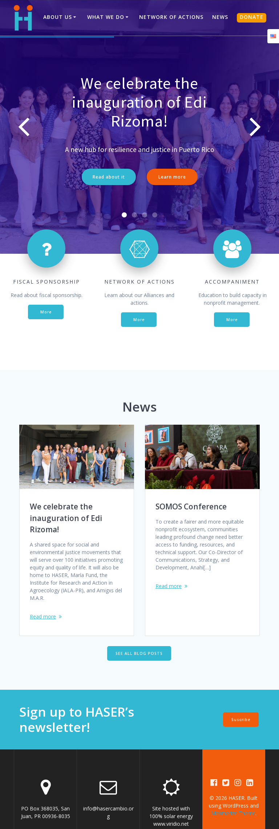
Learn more (172, 177)
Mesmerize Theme (233, 787)
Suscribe (240, 693)
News (220, 16)
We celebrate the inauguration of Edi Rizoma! (66, 492)
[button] (124, 189)
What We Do (105, 16)
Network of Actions (171, 16)
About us (57, 16)
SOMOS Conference (191, 481)
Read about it (109, 177)
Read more (43, 590)
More (46, 286)
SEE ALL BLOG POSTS (139, 627)
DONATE (251, 16)
